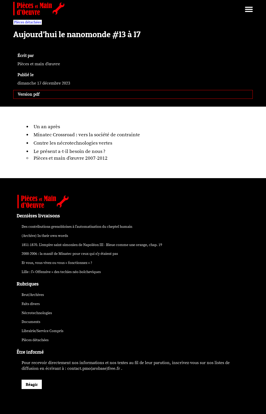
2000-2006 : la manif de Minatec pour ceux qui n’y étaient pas (70, 253)
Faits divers (31, 303)
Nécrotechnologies (37, 312)
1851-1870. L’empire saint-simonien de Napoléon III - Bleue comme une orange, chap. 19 (92, 244)
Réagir (32, 384)
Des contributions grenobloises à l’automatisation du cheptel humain (77, 226)
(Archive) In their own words (45, 235)
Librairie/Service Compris (42, 330)
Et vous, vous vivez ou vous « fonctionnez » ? (57, 262)
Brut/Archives (33, 294)
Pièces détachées (35, 340)
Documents (31, 321)
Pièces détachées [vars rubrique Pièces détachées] (27, 22)
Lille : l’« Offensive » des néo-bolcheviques (61, 271)
